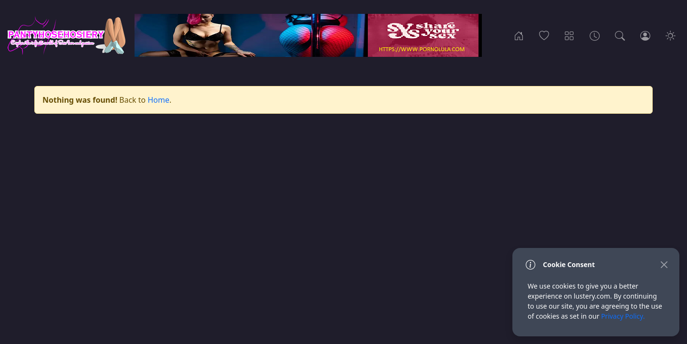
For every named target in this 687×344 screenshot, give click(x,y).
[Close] (664, 264)
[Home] (519, 35)
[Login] (645, 35)
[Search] (620, 35)
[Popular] (544, 35)
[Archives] (595, 35)
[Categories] (569, 35)
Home (158, 100)
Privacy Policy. (623, 316)
